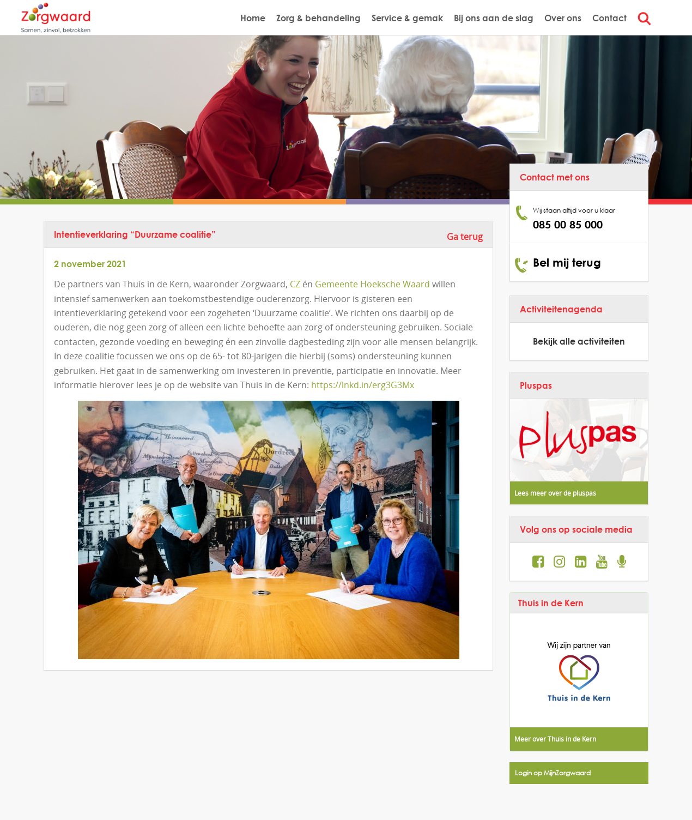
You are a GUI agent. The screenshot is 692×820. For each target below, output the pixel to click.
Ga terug (465, 237)
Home (252, 18)
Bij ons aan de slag (493, 18)
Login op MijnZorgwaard (553, 772)
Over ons (562, 18)
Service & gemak (407, 18)
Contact (609, 18)
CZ (295, 284)
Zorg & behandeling (318, 18)
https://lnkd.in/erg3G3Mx (362, 385)
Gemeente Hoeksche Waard (372, 284)
